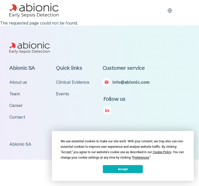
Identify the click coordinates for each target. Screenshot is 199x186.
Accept (123, 169)
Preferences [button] (141, 157)
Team (14, 93)
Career (16, 105)
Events (62, 93)
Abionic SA (20, 144)
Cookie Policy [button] (162, 152)
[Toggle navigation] (185, 10)
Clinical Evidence (72, 82)
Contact (17, 117)
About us (18, 82)
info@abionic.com (131, 82)
